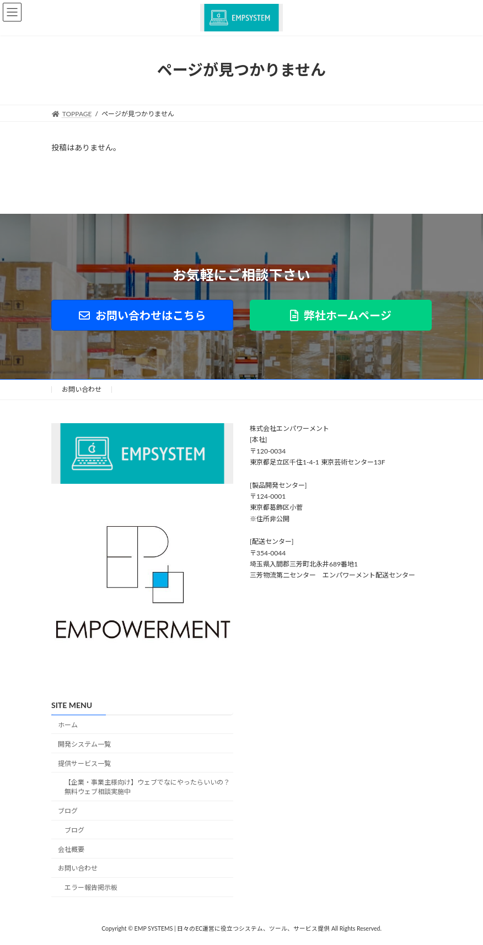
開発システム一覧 (84, 744)
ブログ (68, 811)
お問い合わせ (81, 389)
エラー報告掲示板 (91, 887)
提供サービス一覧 (84, 763)
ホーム (68, 725)
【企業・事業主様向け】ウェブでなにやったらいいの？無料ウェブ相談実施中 (147, 787)
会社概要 (71, 849)
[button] (142, 315)
